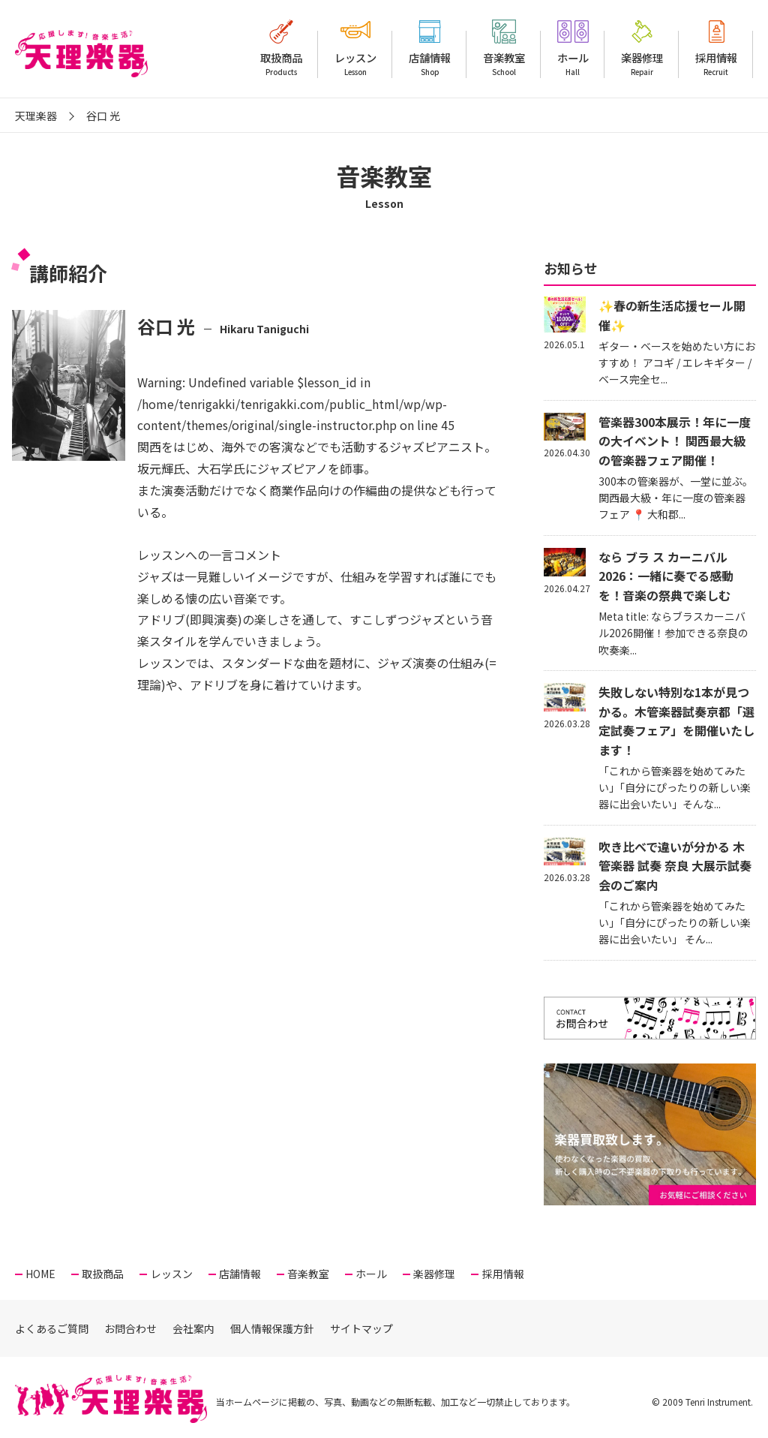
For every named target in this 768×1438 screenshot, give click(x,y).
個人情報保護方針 (272, 1328)
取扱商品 (281, 64)
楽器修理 (642, 64)
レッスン (355, 64)
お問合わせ (130, 1328)
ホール (573, 64)
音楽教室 (504, 64)
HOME (41, 1273)
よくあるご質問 (51, 1328)
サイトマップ (361, 1328)
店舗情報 (430, 64)
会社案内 (193, 1328)
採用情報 (716, 64)
